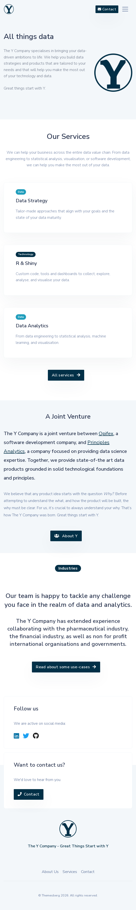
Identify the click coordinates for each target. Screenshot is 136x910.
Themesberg (51, 895)
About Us (50, 871)
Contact (29, 794)
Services (70, 871)
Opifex (106, 433)
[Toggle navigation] (125, 9)
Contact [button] (107, 9)
